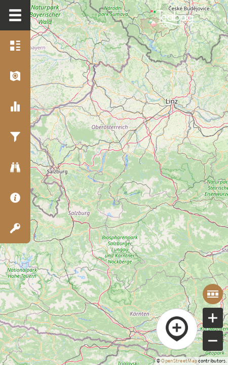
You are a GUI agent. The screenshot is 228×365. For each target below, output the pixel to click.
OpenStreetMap (179, 361)
